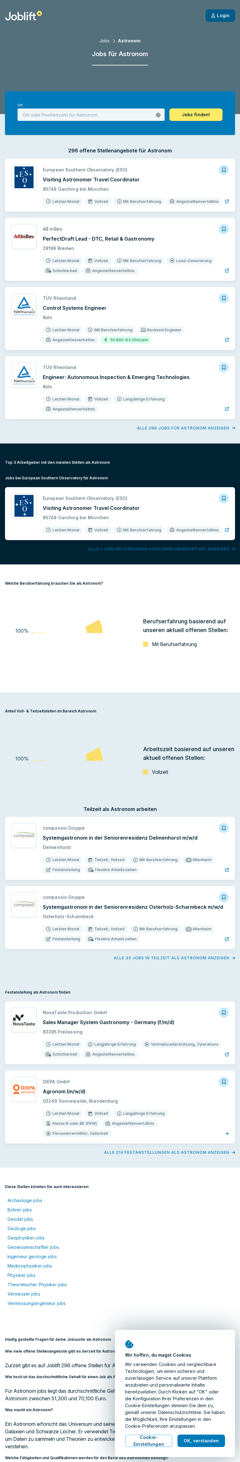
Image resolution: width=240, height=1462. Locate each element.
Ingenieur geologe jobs (32, 1256)
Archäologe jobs (25, 1200)
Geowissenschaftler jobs (33, 1247)
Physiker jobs (22, 1275)
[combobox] (91, 114)
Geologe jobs (22, 1228)
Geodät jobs (20, 1219)
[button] (158, 115)
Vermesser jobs (24, 1294)
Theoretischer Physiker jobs (37, 1284)
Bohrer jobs (20, 1209)
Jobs (104, 40)
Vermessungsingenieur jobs (37, 1303)
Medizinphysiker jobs (30, 1265)
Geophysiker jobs (26, 1237)
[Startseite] (23, 16)
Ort (20, 105)
